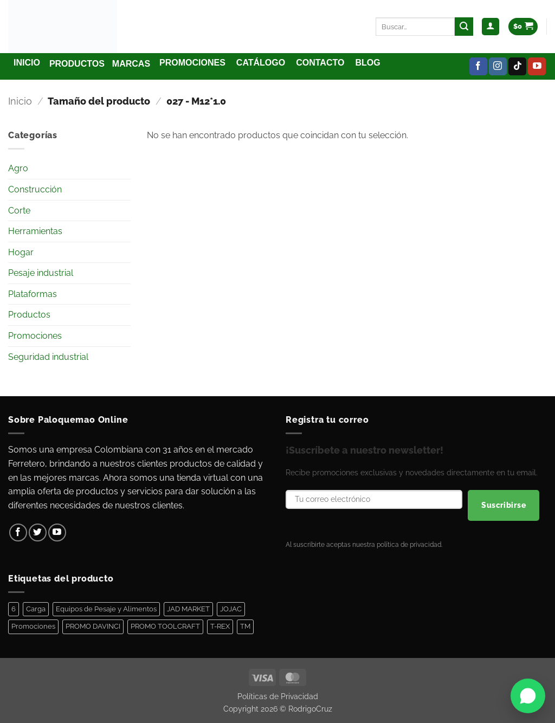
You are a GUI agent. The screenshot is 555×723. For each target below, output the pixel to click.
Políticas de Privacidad (277, 696)
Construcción (35, 189)
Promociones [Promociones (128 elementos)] (33, 626)
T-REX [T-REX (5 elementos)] (220, 626)
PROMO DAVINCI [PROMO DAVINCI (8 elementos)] (93, 626)
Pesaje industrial (40, 273)
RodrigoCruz (310, 708)
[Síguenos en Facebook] (478, 66)
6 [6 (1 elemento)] (13, 609)
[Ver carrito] (523, 27)
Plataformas (32, 294)
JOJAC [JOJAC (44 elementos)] (231, 609)
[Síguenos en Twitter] (38, 532)
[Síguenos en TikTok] (517, 66)
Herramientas (35, 231)
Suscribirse (503, 505)
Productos (29, 314)
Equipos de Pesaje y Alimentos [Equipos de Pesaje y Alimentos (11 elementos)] (106, 609)
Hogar (21, 252)
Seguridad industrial (48, 357)
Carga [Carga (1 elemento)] (36, 609)
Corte (19, 210)
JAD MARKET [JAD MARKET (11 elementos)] (188, 609)
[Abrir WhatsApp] (528, 696)
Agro (18, 168)
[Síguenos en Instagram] (498, 66)
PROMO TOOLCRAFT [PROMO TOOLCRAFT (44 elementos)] (165, 626)
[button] (490, 27)
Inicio (20, 101)
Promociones (35, 336)
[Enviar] (464, 26)
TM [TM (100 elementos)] (245, 626)
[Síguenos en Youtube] (537, 66)
